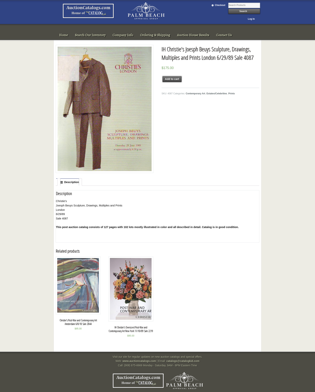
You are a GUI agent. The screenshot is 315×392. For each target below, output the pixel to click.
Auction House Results (193, 35)
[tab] (69, 182)
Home (63, 35)
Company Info (123, 35)
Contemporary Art (195, 93)
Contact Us (224, 35)
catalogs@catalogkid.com (182, 361)
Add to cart (172, 79)
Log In (251, 19)
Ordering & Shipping (155, 35)
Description (71, 182)
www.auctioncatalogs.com (139, 361)
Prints (231, 93)
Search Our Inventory (90, 35)
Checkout (220, 5)
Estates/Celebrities (216, 93)
